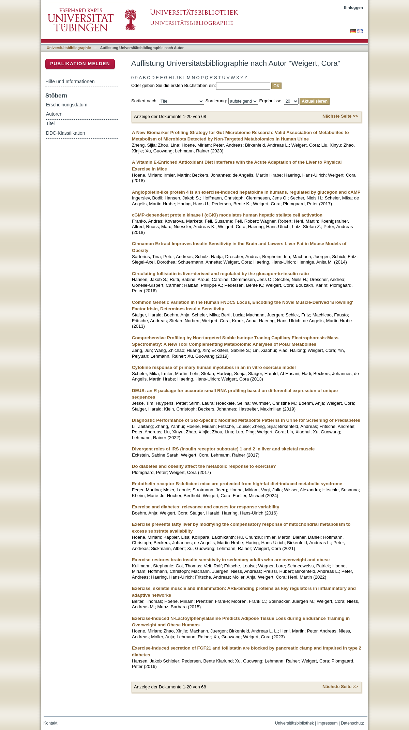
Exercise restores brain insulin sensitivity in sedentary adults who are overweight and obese (231, 559)
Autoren (54, 114)
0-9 (134, 77)
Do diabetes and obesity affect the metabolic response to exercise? (204, 466)
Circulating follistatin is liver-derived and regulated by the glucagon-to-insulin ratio (220, 273)
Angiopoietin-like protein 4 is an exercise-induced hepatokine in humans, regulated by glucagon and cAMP (246, 192)
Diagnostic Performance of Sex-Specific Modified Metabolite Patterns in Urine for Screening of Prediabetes (246, 420)
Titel (50, 123)
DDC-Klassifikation (65, 133)
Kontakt (51, 723)
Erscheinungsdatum (66, 104)
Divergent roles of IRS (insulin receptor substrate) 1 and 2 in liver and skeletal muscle (223, 448)
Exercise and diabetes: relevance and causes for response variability (205, 506)
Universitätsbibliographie (69, 48)
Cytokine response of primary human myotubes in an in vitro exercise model (214, 367)
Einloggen (353, 7)
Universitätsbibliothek (294, 723)
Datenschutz (352, 723)
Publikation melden (80, 63)
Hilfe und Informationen (70, 81)
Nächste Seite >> (340, 116)
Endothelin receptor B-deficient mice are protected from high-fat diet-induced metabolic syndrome (237, 483)
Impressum (327, 723)
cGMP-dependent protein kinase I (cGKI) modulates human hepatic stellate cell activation (227, 215)
